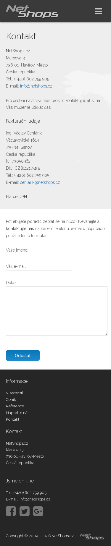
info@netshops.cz (36, 86)
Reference (15, 406)
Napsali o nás (17, 413)
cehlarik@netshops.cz (40, 182)
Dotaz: (11, 282)
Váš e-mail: (16, 266)
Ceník (11, 399)
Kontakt (12, 419)
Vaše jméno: (17, 250)
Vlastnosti (14, 393)
